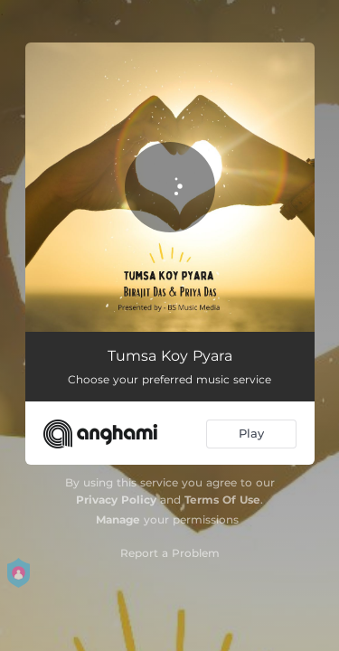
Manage (118, 519)
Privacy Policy (116, 499)
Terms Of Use (222, 499)
